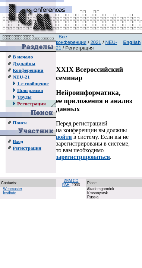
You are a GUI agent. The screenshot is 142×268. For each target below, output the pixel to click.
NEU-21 (21, 77)
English (132, 42)
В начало (23, 57)
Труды (24, 97)
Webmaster (12, 189)
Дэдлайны (24, 63)
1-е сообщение (33, 83)
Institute (9, 193)
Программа (30, 90)
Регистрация (31, 103)
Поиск (20, 122)
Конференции (28, 70)
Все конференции (71, 39)
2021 (96, 42)
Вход (18, 141)
